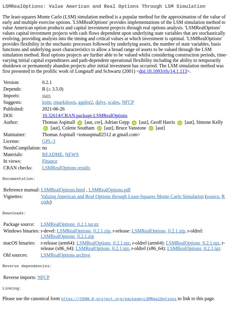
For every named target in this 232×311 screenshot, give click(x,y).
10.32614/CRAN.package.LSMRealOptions (84, 116)
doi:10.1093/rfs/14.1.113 (163, 72)
